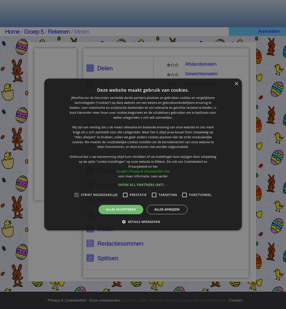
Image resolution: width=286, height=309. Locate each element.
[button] (143, 184)
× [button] (236, 84)
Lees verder (159, 176)
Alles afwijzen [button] (167, 209)
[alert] (143, 154)
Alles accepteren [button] (121, 209)
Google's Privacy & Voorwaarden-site (142, 171)
